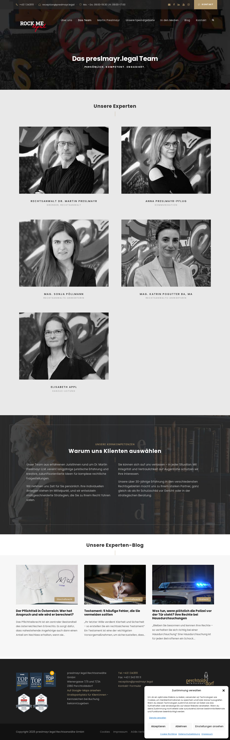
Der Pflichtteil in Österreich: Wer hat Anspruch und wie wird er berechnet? (45, 615)
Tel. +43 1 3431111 (128, 673)
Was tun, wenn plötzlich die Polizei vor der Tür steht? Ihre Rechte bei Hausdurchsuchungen (182, 616)
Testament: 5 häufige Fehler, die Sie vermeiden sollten (112, 615)
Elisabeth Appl (64, 389)
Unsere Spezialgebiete (140, 20)
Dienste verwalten (157, 717)
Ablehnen (181, 726)
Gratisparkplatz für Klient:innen (86, 695)
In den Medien (169, 20)
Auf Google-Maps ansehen (84, 690)
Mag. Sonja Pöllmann (64, 296)
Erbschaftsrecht (64, 601)
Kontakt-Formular (129, 686)
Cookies (105, 732)
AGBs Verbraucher (142, 732)
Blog (187, 20)
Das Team (85, 20)
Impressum (207, 734)
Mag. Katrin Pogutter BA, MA (166, 296)
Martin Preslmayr (108, 20)
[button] (223, 690)
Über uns (66, 20)
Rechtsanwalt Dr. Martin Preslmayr (64, 203)
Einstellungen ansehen (209, 726)
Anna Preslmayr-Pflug (166, 203)
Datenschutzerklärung (189, 734)
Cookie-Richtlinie (168, 734)
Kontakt (205, 4)
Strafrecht (203, 601)
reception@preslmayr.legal (58, 4)
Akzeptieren (158, 726)
